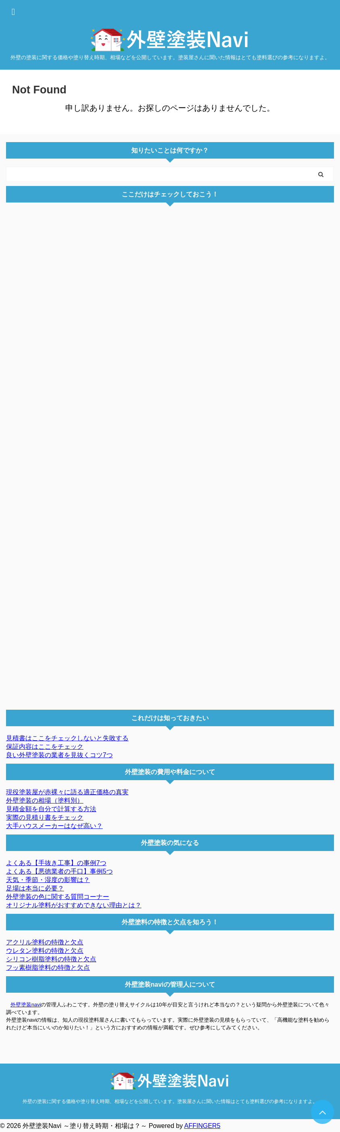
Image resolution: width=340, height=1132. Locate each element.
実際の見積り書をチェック (44, 817)
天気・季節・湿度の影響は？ (48, 879)
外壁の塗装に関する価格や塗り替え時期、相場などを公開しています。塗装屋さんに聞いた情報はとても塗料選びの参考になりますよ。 (170, 1101)
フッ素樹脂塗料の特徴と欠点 (48, 967)
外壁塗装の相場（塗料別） (44, 800)
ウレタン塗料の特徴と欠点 (44, 950)
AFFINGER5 (202, 1125)
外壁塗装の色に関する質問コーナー (57, 896)
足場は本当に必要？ (35, 888)
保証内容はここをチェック (44, 746)
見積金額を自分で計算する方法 (51, 809)
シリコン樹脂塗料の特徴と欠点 (51, 959)
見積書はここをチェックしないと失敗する (67, 738)
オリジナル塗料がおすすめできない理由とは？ (73, 905)
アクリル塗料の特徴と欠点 (44, 942)
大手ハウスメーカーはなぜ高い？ (54, 825)
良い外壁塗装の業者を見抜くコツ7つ (59, 755)
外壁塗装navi (25, 1005)
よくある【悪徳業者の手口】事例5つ (59, 871)
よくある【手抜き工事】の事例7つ (56, 862)
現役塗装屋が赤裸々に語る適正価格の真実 (67, 792)
